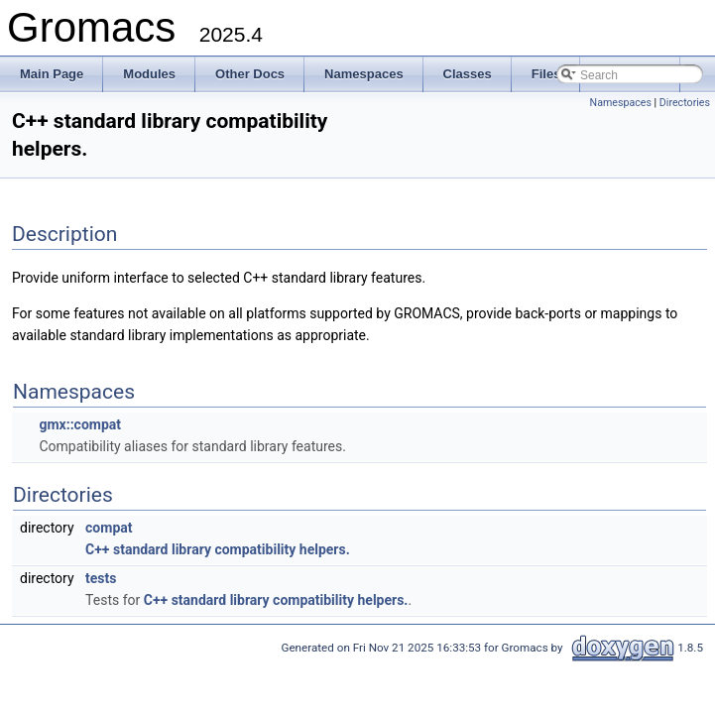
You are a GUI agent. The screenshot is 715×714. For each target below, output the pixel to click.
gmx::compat (80, 424)
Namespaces (621, 102)
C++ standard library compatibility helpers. (217, 549)
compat (108, 528)
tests (100, 578)
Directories (684, 102)
